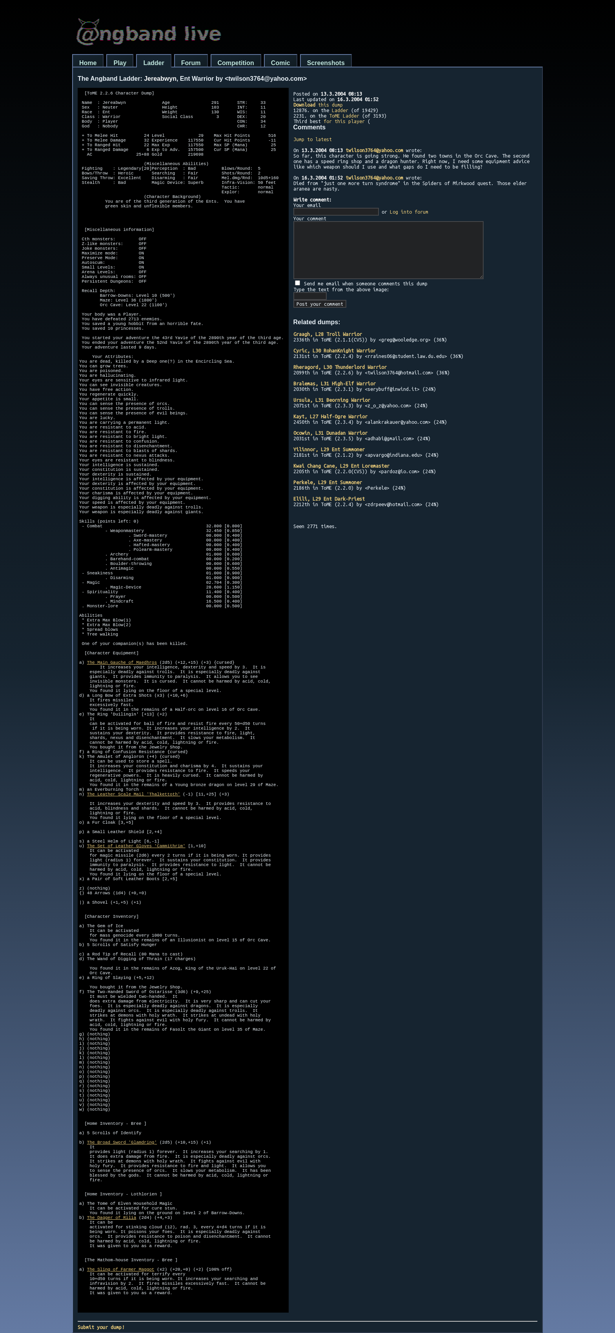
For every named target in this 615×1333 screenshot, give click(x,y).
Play (119, 63)
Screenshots (326, 63)
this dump (318, 104)
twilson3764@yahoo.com (374, 150)
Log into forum (409, 211)
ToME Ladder (344, 115)
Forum (191, 63)
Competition (236, 63)
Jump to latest (312, 139)
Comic (280, 63)
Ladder (153, 63)
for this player (344, 121)
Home (87, 63)
